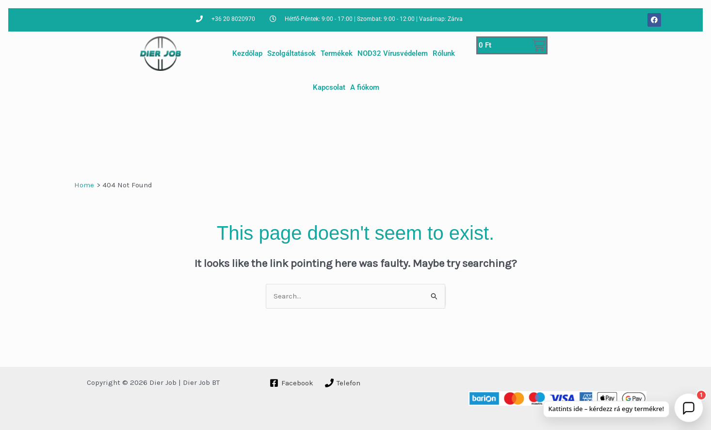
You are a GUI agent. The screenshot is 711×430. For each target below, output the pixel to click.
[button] (688, 407)
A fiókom (364, 87)
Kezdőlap (247, 53)
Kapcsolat (329, 87)
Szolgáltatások (291, 53)
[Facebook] (291, 383)
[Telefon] (342, 383)
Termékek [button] (337, 53)
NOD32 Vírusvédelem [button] (392, 53)
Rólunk (444, 53)
